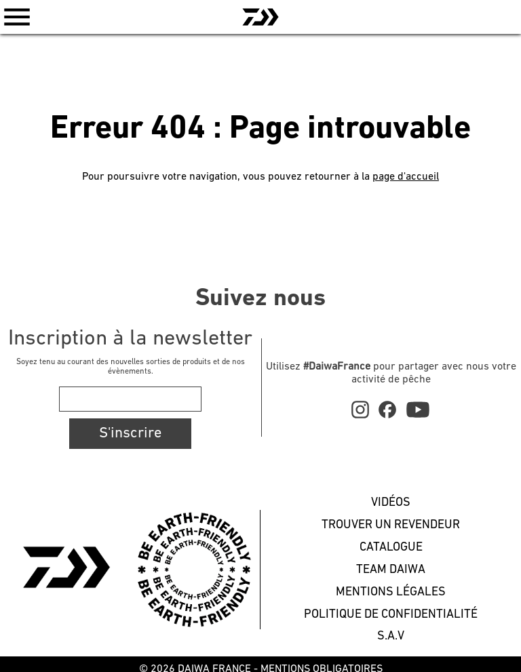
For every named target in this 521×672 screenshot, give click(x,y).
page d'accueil (405, 177)
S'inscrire (130, 433)
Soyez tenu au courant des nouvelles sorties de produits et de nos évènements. (130, 367)
